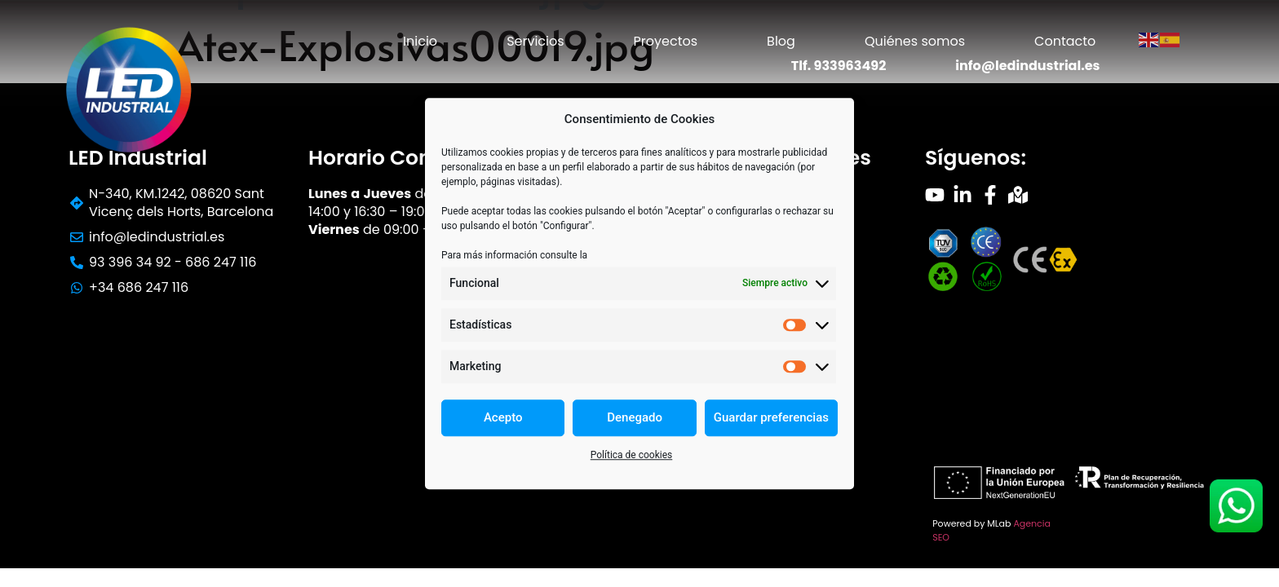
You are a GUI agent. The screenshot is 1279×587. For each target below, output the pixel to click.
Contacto (1064, 41)
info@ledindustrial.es (1027, 65)
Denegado (634, 417)
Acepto (503, 417)
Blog (781, 41)
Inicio (420, 41)
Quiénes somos (915, 41)
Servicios (535, 41)
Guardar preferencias (771, 417)
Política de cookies (632, 455)
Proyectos (666, 41)
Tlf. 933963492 (839, 65)
